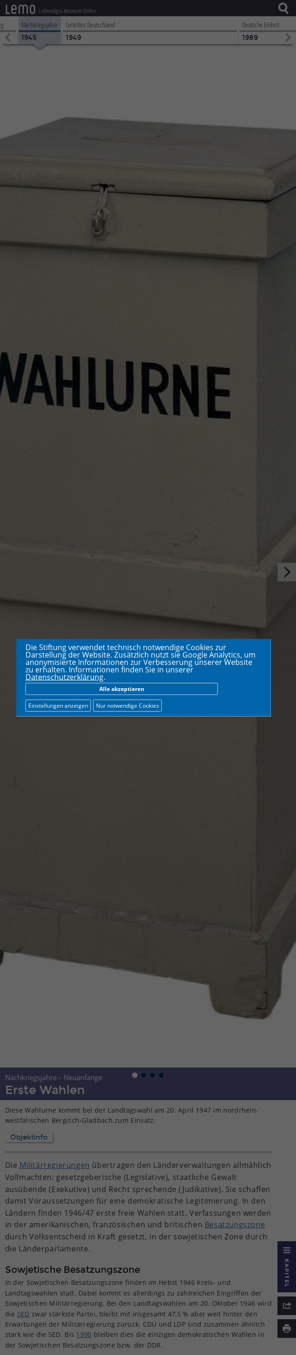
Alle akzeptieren (121, 689)
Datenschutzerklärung (64, 677)
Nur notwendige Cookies (127, 706)
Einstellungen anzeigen (58, 706)
